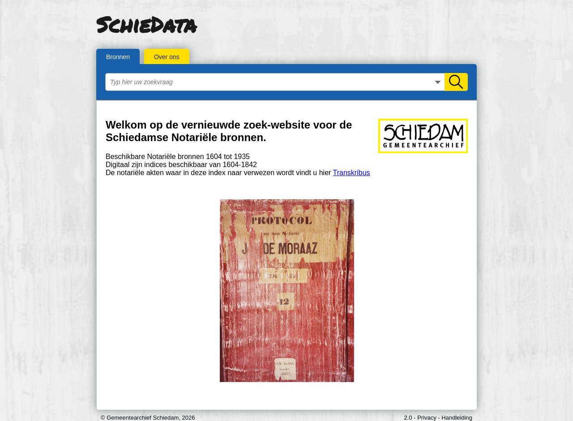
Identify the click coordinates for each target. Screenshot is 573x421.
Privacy (426, 417)
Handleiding (456, 417)
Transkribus (351, 172)
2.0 (408, 417)
